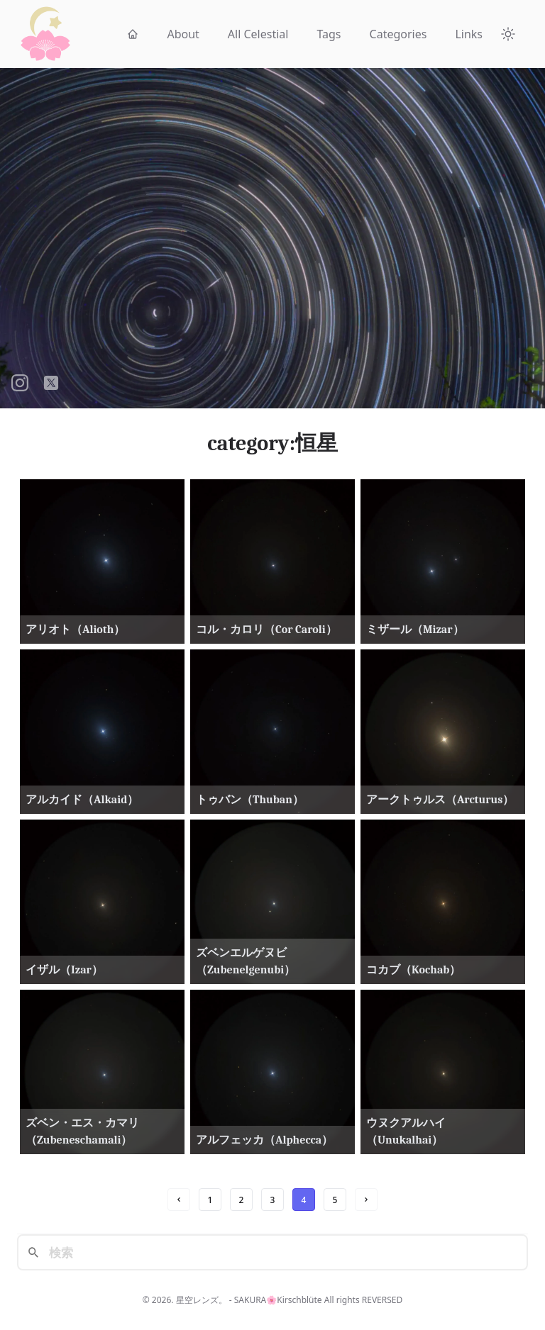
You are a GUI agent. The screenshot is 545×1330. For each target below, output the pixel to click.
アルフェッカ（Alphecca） (264, 1140)
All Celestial (258, 34)
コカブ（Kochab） (413, 969)
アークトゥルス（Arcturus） (440, 799)
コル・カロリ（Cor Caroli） (266, 629)
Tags (328, 34)
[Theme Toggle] (508, 34)
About (183, 34)
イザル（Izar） (64, 969)
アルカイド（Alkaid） (82, 799)
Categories (398, 34)
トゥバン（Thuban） (250, 799)
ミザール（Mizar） (415, 629)
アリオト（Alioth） (75, 629)
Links (469, 34)
